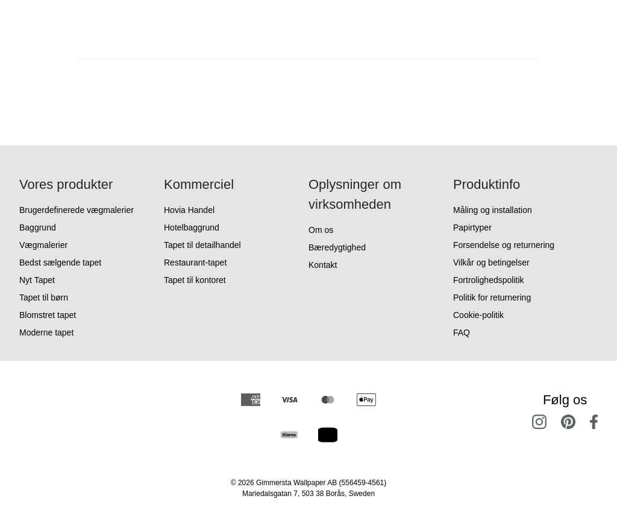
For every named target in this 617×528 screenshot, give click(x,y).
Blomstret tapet (47, 315)
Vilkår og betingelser (491, 262)
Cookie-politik (478, 315)
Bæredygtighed (337, 247)
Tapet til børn (43, 297)
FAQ (461, 332)
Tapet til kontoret (195, 280)
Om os (320, 230)
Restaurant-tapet (195, 262)
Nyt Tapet (37, 280)
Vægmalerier (43, 245)
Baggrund (37, 227)
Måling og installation (492, 210)
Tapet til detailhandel (202, 245)
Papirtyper (472, 227)
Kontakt (322, 265)
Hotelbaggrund (191, 227)
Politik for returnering (492, 297)
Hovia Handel (189, 210)
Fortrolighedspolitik (488, 280)
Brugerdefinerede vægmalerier (76, 210)
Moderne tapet (46, 332)
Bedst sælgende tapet (60, 262)
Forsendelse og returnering (503, 245)
